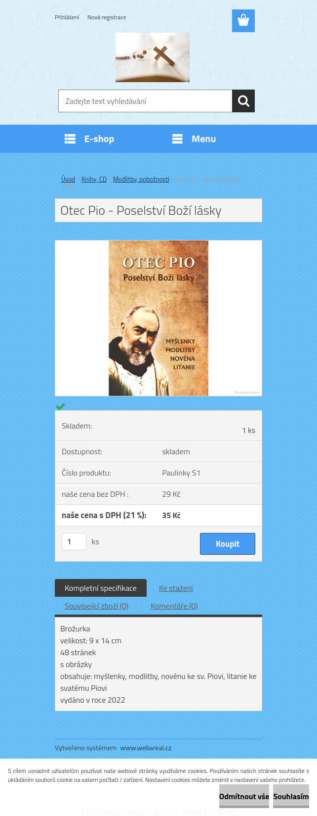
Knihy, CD (94, 179)
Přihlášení (67, 17)
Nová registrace (106, 17)
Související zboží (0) (96, 606)
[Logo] (152, 57)
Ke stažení (176, 588)
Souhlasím (291, 796)
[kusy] (74, 541)
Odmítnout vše (244, 796)
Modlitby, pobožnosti (141, 179)
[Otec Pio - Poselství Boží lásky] (158, 244)
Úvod (68, 179)
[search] (243, 101)
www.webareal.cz (146, 747)
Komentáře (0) (174, 606)
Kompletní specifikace (101, 588)
